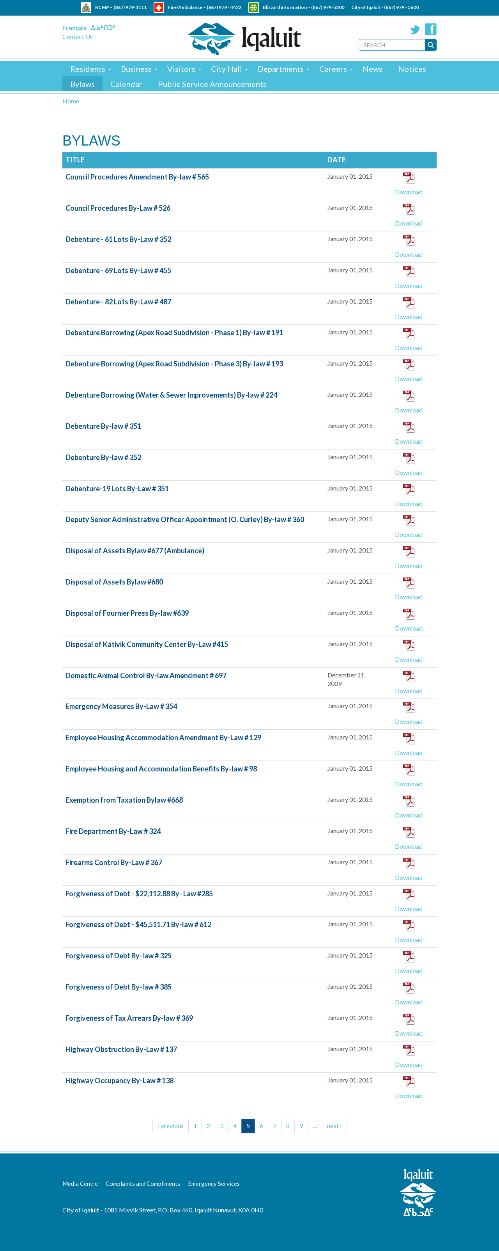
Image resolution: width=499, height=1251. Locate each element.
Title (75, 159)
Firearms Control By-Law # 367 (113, 862)
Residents (87, 68)
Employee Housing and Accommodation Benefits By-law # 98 (161, 768)
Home (70, 101)
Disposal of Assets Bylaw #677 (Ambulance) (134, 550)
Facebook (431, 29)
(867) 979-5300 (327, 7)
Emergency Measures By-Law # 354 (121, 706)
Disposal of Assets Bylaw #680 (114, 582)
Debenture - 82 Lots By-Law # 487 (118, 301)
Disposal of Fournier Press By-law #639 (127, 613)
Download (409, 191)
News (372, 68)
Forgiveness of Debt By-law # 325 (118, 955)
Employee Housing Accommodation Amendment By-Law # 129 (163, 737)
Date (336, 159)
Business (136, 68)
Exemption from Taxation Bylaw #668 (124, 800)
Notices (412, 68)
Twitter (415, 29)
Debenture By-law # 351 (103, 426)
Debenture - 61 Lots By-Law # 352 (118, 239)
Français (74, 27)
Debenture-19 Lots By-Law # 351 (117, 488)
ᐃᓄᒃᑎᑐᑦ (103, 27)
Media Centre (80, 1183)
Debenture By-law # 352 (103, 457)
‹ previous (170, 1125)
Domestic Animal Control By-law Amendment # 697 (145, 675)
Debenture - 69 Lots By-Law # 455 (118, 270)
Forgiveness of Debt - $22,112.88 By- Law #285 (139, 893)
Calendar (126, 84)
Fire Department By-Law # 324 (113, 831)
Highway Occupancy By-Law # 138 (119, 1080)
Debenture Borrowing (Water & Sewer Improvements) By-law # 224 (171, 395)
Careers (333, 68)
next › (334, 1125)
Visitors (181, 68)
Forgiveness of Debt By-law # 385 (118, 987)
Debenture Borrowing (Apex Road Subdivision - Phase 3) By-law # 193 (174, 363)
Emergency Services (214, 1183)
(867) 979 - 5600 (401, 7)
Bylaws (82, 84)
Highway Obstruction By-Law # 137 (121, 1049)
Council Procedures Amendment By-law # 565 (137, 176)
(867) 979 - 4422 (224, 7)
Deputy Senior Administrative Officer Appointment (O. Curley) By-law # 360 (184, 519)
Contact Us (77, 36)
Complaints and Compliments (143, 1183)
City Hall (226, 68)
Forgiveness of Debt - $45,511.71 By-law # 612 (138, 924)
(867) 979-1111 (130, 7)
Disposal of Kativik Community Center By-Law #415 (146, 644)
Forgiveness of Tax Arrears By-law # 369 (129, 1018)
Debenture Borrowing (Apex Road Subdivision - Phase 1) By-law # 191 (174, 332)
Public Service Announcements (212, 84)
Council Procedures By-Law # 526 (117, 208)
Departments (281, 68)
